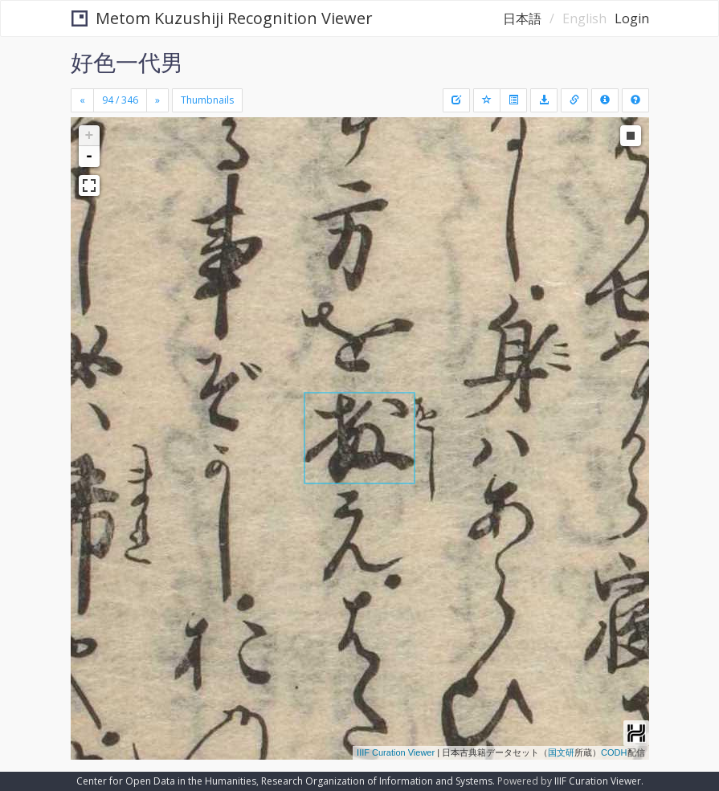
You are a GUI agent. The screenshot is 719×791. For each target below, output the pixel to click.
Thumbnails (207, 100)
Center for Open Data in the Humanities (166, 781)
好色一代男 (127, 62)
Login (632, 18)
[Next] (157, 100)
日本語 (522, 18)
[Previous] (82, 100)
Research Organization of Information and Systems (376, 781)
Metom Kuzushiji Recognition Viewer (222, 18)
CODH (614, 752)
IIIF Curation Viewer (396, 752)
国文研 (561, 752)
